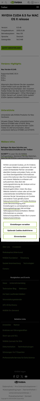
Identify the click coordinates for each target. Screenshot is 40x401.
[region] (20, 200)
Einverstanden (20, 236)
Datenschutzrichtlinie (11, 201)
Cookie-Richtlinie (29, 201)
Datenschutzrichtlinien (11, 218)
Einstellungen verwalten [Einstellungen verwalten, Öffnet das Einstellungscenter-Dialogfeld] (20, 224)
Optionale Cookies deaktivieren (20, 230)
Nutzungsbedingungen (11, 208)
